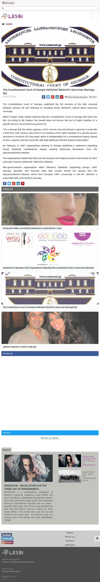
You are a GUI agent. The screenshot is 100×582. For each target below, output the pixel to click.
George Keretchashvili (11, 571)
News (9, 24)
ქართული (9, 3)
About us (70, 536)
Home (70, 532)
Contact (70, 540)
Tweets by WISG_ (50, 438)
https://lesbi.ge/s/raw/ (77, 97)
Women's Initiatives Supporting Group (18, 562)
